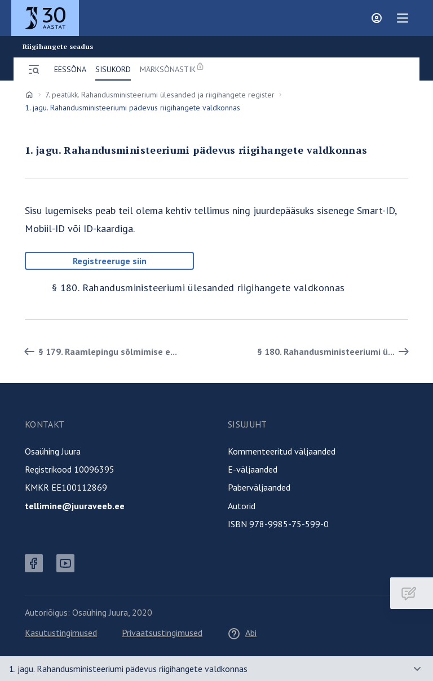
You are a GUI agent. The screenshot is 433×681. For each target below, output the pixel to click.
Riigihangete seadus (58, 47)
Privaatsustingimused (162, 632)
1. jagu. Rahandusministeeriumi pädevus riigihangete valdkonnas (128, 668)
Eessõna (70, 69)
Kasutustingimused (61, 632)
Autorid (241, 505)
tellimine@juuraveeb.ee (75, 505)
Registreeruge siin (110, 260)
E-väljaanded (252, 469)
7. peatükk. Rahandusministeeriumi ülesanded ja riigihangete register (160, 95)
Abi (242, 632)
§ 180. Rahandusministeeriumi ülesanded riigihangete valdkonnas (198, 287)
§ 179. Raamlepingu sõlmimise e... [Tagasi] (98, 351)
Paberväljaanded (259, 487)
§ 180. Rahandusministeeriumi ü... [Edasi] (335, 351)
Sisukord (113, 69)
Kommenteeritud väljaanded (281, 451)
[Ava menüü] (34, 69)
